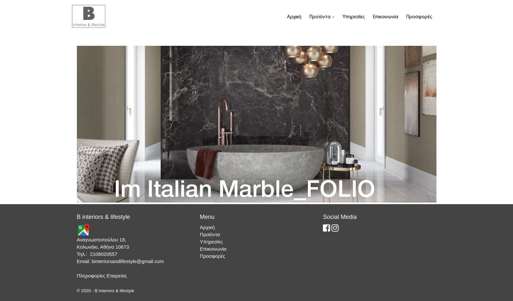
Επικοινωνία (385, 17)
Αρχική (294, 17)
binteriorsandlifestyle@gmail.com (128, 261)
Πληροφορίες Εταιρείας (102, 275)
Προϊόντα (322, 17)
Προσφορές (419, 17)
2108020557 (103, 254)
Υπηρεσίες (354, 17)
